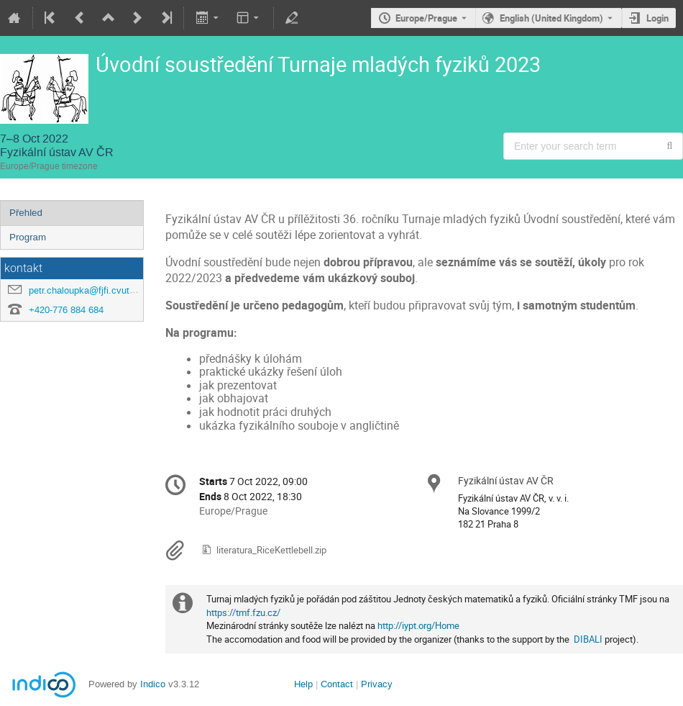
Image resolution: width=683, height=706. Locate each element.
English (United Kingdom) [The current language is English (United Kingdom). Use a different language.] (551, 18)
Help (303, 684)
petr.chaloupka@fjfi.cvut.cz (85, 290)
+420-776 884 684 (66, 310)
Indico (152, 684)
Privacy (377, 684)
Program (27, 237)
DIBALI (588, 639)
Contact (337, 684)
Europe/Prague (426, 18)
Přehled (25, 212)
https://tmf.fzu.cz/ (243, 612)
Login (657, 18)
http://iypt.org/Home (418, 625)
